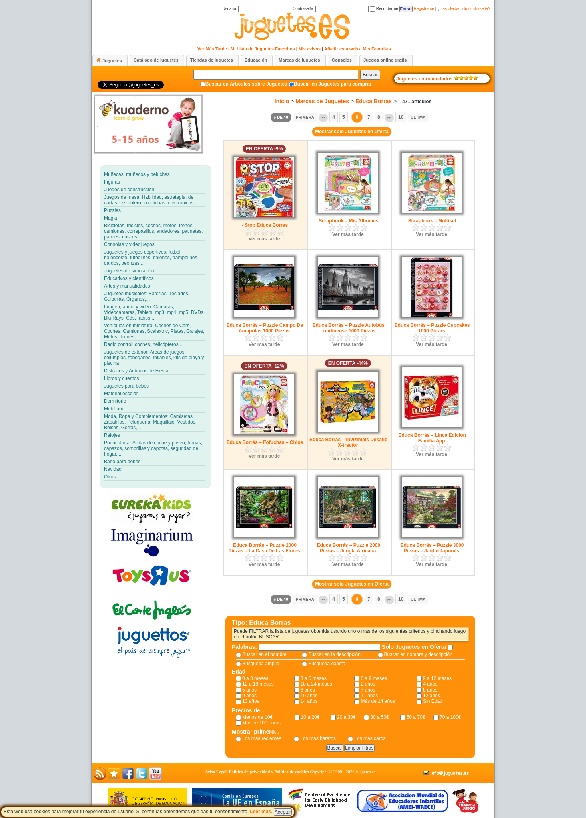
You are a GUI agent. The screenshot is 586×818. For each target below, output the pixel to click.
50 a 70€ (416, 717)
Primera (305, 117)
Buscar (370, 75)
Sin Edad (432, 701)
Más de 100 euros (261, 723)
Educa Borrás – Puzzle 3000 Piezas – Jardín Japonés (432, 548)
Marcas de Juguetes (322, 101)
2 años (368, 684)
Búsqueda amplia (260, 663)
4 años (430, 684)
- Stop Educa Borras (265, 225)
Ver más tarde (264, 239)
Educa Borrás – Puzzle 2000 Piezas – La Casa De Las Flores (264, 548)
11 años (369, 695)
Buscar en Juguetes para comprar (332, 84)
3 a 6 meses (314, 678)
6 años (308, 690)
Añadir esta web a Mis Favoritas (357, 48)
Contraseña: (331, 8)
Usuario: (256, 8)
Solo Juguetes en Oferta (415, 647)
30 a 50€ (379, 717)
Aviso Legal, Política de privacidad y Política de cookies (257, 771)
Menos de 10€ (257, 717)
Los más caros (369, 738)
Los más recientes (261, 738)
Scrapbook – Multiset (432, 221)
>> (389, 118)
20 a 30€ (346, 717)
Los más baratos (318, 738)
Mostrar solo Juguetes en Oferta (352, 131)
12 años (431, 695)
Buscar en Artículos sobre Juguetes (246, 84)
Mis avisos (310, 48)
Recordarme (384, 8)
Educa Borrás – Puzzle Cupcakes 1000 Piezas (432, 328)
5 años (249, 690)
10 (400, 117)
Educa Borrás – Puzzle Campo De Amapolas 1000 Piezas (265, 328)
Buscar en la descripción (334, 654)
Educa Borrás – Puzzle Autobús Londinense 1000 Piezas (349, 328)
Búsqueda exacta (326, 663)
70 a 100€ (450, 717)
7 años (368, 690)
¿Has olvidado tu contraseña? (463, 8)
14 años (309, 701)
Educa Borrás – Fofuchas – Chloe (265, 442)
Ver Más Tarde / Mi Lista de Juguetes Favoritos (246, 48)
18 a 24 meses (316, 684)
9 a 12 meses (437, 678)
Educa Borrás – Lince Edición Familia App (432, 438)
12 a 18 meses (258, 684)
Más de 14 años (378, 701)
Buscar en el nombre (264, 654)
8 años (430, 690)
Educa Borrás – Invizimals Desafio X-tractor (348, 442)
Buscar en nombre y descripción (418, 654)
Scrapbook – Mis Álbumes (348, 221)
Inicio (282, 101)
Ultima (418, 117)
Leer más (260, 811)
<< (323, 118)
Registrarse (424, 8)
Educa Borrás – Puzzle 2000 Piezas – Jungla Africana (348, 548)
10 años (309, 695)
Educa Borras (373, 101)
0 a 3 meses (255, 678)
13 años (250, 701)
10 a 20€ (310, 717)
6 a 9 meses (374, 678)
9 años (249, 695)
